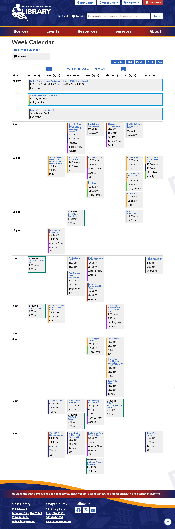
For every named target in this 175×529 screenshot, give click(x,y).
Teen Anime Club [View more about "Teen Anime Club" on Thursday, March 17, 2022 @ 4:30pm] (113, 382)
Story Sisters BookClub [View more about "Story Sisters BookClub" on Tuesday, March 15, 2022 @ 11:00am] (74, 215)
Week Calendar (30, 50)
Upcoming (118, 62)
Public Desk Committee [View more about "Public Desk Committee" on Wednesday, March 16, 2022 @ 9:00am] (93, 125)
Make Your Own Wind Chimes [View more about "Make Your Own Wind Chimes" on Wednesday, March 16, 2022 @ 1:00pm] (95, 259)
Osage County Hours (58, 521)
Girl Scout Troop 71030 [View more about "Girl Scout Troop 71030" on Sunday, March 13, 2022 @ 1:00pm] (36, 261)
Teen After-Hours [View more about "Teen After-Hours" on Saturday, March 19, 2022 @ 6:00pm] (152, 434)
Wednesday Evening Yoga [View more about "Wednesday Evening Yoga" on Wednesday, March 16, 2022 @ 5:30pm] (94, 401)
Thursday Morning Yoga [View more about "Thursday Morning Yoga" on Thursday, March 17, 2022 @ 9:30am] (114, 125)
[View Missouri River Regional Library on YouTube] (93, 510)
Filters (22, 56)
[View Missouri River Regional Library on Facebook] (78, 510)
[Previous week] (49, 69)
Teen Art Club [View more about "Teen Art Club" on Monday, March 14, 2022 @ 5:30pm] (55, 401)
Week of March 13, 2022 (86, 69)
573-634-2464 (20, 517)
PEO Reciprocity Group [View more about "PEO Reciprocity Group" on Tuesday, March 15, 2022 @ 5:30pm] (75, 418)
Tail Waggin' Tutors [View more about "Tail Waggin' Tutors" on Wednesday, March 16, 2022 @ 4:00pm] (93, 340)
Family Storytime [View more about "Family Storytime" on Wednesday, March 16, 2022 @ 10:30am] (93, 183)
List (130, 62)
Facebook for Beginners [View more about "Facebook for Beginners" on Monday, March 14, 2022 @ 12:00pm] (55, 231)
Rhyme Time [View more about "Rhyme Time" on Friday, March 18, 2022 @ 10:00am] (132, 157)
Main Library (86, 2)
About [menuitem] (155, 31)
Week (151, 62)
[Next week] (123, 69)
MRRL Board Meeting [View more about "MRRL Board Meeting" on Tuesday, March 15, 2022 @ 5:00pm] (74, 401)
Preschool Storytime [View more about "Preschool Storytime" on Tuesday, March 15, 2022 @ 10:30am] (73, 158)
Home (15, 50)
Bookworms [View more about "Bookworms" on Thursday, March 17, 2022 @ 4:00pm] (113, 339)
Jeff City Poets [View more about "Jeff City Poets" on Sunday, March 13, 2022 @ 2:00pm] (35, 308)
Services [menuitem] (123, 31)
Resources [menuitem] (87, 31)
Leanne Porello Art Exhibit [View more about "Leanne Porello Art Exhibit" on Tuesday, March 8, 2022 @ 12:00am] (42, 110)
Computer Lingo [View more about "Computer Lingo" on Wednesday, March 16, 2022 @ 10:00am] (95, 157)
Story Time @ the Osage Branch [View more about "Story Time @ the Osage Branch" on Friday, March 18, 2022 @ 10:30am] (133, 175)
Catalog (66, 16)
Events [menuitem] (52, 31)
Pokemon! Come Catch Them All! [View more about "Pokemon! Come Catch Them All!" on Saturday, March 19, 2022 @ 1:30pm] (154, 259)
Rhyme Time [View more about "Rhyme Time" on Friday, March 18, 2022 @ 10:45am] (132, 194)
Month (139, 62)
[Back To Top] (168, 522)
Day (160, 62)
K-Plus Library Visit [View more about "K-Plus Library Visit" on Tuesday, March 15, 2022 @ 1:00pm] (75, 259)
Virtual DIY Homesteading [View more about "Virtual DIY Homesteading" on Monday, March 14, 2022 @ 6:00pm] (56, 434)
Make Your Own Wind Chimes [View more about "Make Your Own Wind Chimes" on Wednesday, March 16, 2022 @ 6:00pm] (95, 434)
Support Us (131, 2)
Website (80, 16)
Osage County (110, 2)
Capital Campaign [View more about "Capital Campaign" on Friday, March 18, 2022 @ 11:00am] (131, 212)
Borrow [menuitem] (21, 31)
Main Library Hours (23, 521)
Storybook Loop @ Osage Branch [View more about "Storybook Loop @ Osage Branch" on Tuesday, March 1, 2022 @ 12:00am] (45, 95)
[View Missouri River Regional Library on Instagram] (86, 510)
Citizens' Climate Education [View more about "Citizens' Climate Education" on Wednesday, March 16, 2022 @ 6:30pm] (95, 463)
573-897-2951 (54, 517)
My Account (153, 2)
